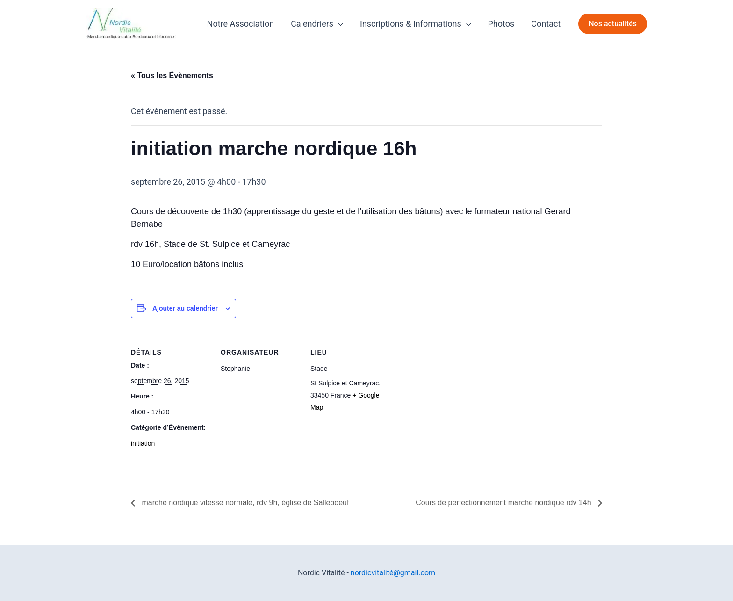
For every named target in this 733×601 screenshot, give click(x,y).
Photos (501, 24)
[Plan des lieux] (449, 397)
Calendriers (317, 24)
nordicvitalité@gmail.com (393, 572)
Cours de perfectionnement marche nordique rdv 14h (504, 503)
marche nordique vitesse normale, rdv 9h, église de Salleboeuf (244, 503)
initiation (143, 443)
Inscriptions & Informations (415, 24)
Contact (546, 24)
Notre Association (240, 24)
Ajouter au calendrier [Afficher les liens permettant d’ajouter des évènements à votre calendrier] (185, 308)
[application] (338, 24)
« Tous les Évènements (172, 76)
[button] (612, 24)
